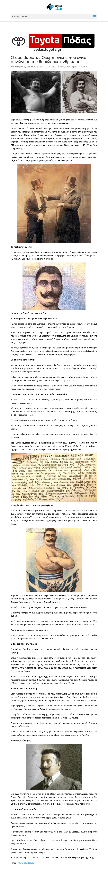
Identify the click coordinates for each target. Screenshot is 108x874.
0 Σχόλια (83, 66)
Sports (61, 66)
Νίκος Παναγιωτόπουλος (25, 66)
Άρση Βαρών (71, 66)
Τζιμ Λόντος (73, 717)
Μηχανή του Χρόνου (25, 863)
